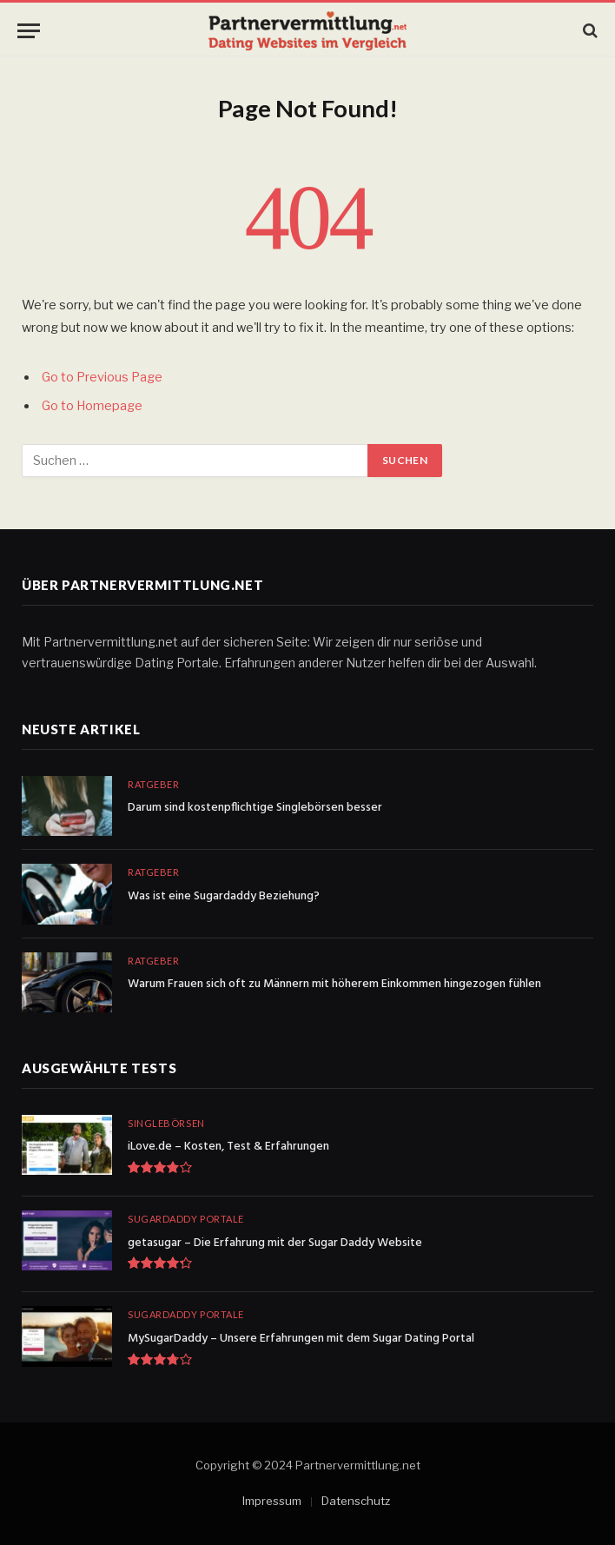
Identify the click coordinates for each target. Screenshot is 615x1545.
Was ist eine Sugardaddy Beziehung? (224, 896)
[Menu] (28, 30)
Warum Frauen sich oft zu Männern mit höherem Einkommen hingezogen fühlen (334, 984)
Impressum (271, 1501)
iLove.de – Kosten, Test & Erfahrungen (228, 1147)
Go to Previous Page (102, 377)
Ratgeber (153, 784)
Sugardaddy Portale (186, 1218)
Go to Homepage (92, 406)
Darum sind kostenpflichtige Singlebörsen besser (255, 808)
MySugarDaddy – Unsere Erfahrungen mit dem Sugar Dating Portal (301, 1339)
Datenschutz (355, 1501)
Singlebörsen (166, 1123)
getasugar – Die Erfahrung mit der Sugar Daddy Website (275, 1243)
